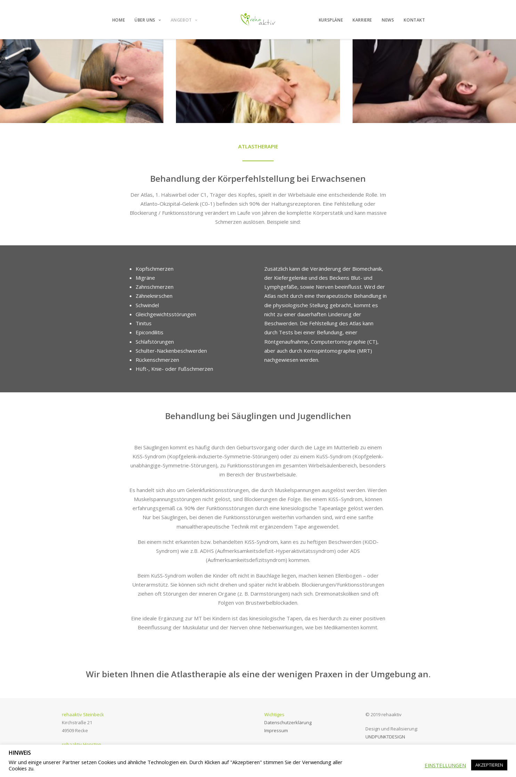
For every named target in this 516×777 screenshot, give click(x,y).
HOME (118, 20)
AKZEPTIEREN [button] (489, 765)
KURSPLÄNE (331, 20)
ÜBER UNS (148, 20)
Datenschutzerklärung (288, 722)
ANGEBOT (184, 20)
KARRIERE (362, 20)
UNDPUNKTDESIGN (385, 737)
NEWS (388, 20)
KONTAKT (414, 20)
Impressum (276, 730)
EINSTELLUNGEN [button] (445, 765)
